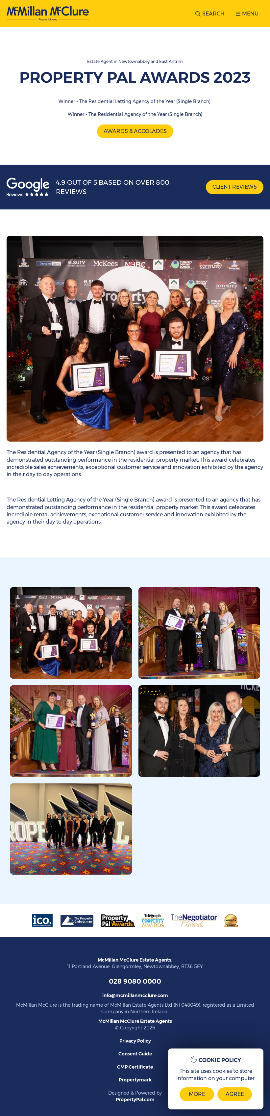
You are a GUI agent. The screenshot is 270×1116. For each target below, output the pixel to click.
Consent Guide (135, 1054)
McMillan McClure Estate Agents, (135, 960)
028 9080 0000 (135, 981)
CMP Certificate (135, 1067)
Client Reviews (234, 187)
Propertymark (135, 1080)
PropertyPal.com (135, 1099)
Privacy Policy (135, 1041)
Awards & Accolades (135, 131)
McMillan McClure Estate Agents (135, 1021)
